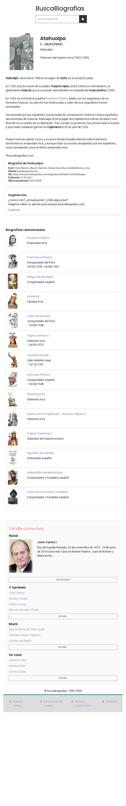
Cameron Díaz (18, 660)
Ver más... (63, 616)
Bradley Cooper (18, 598)
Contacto (111, 701)
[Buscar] (83, 19)
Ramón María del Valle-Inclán (27, 629)
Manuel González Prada (23, 609)
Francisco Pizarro (57, 98)
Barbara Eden (17, 666)
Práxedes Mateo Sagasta (24, 635)
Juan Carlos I (17, 592)
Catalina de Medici (20, 640)
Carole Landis (17, 671)
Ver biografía (63, 580)
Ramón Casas (17, 604)
